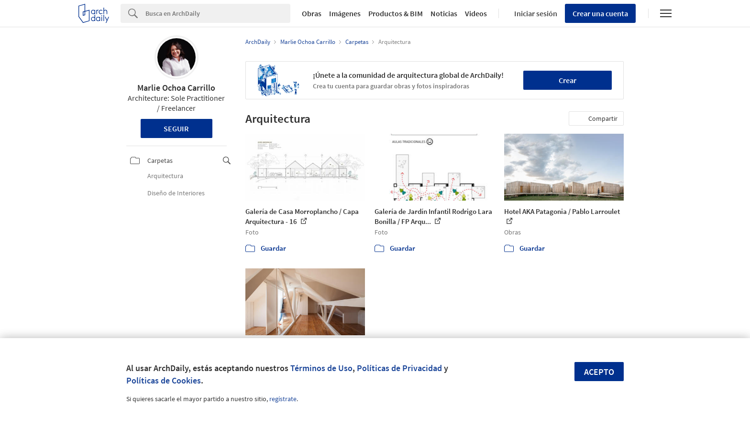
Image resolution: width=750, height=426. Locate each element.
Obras (311, 13)
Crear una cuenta (600, 13)
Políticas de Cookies (163, 380)
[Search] (217, 13)
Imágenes (345, 13)
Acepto (599, 371)
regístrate (283, 398)
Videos (476, 13)
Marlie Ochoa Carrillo (176, 87)
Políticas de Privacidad (399, 367)
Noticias (443, 13)
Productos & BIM (395, 13)
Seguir (176, 128)
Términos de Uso (321, 367)
